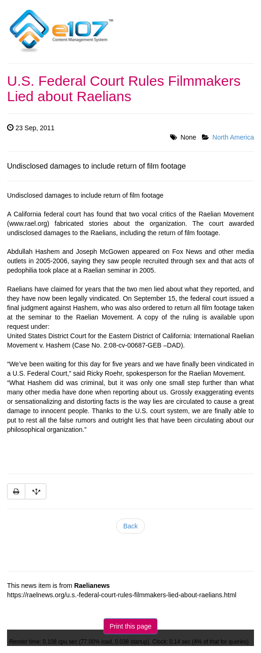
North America (233, 137)
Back (130, 526)
